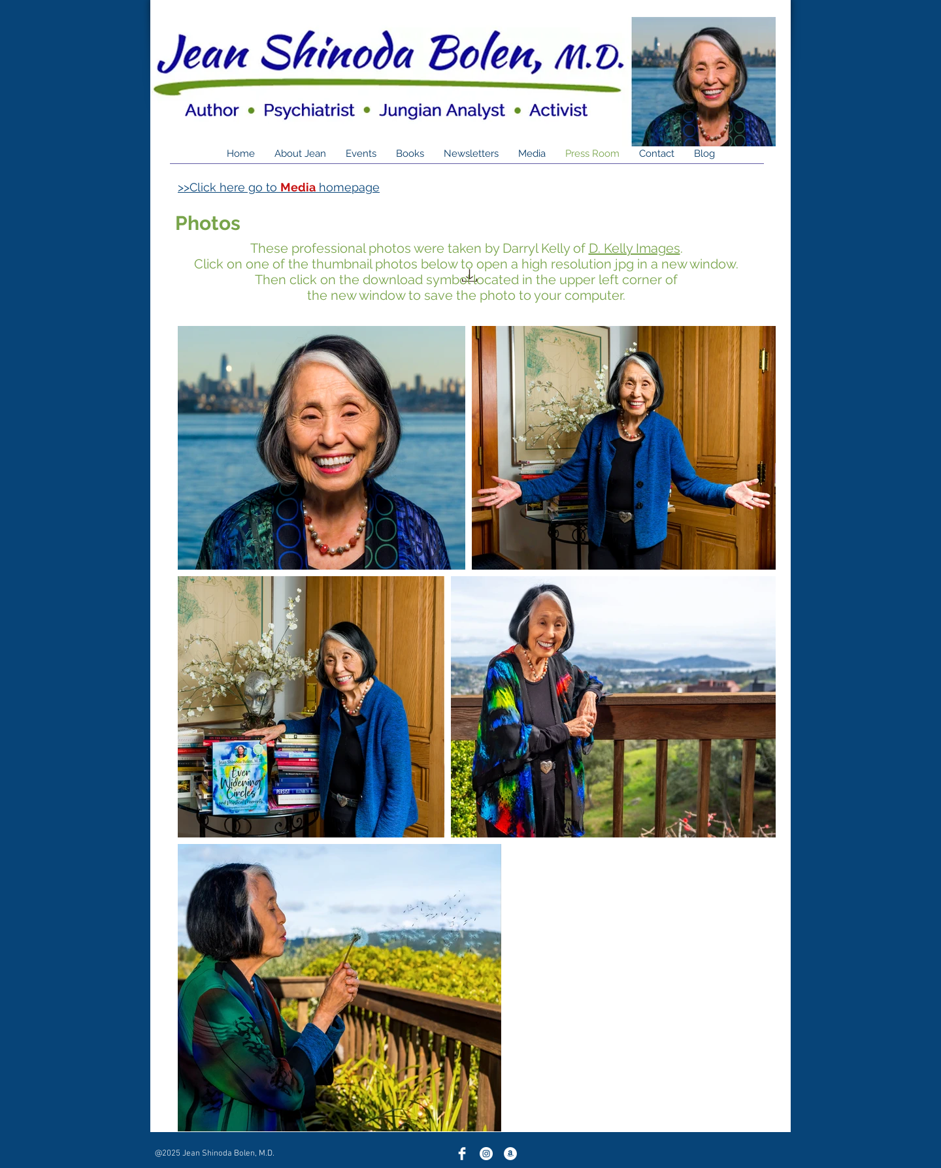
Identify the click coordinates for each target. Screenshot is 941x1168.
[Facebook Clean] (462, 1153)
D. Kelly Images (634, 248)
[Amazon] (510, 1153)
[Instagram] (486, 1153)
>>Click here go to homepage (279, 187)
